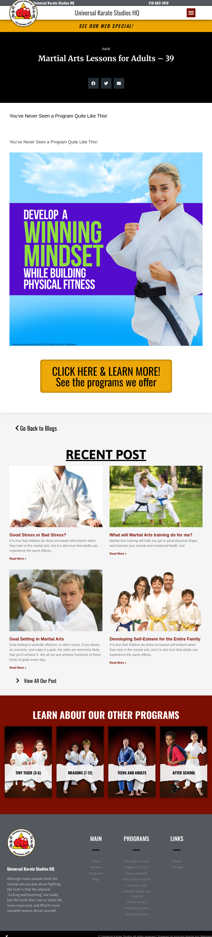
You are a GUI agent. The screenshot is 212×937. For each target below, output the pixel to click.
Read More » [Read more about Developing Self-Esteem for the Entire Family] (118, 662)
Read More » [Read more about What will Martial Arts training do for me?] (118, 553)
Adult (106, 49)
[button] (191, 12)
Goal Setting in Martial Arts (36, 639)
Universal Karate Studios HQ (107, 12)
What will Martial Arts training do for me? (151, 535)
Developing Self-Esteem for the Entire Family (155, 639)
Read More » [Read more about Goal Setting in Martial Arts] (17, 667)
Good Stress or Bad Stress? (37, 535)
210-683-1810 (158, 2)
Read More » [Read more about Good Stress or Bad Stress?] (17, 558)
